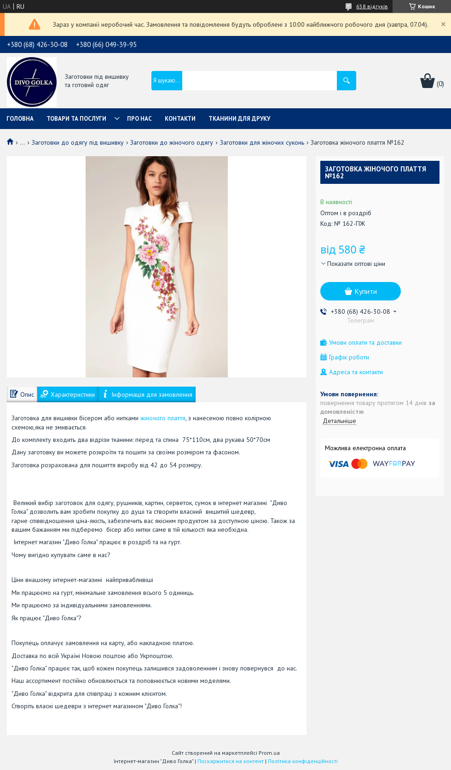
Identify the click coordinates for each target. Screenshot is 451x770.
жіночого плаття (162, 418)
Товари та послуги (76, 119)
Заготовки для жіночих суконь (262, 142)
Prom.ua (269, 752)
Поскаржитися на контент (230, 761)
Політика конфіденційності (303, 761)
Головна (20, 119)
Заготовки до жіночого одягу (171, 142)
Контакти (180, 119)
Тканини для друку (239, 119)
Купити (365, 291)
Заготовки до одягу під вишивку (78, 142)
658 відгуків (372, 6)
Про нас (139, 119)
